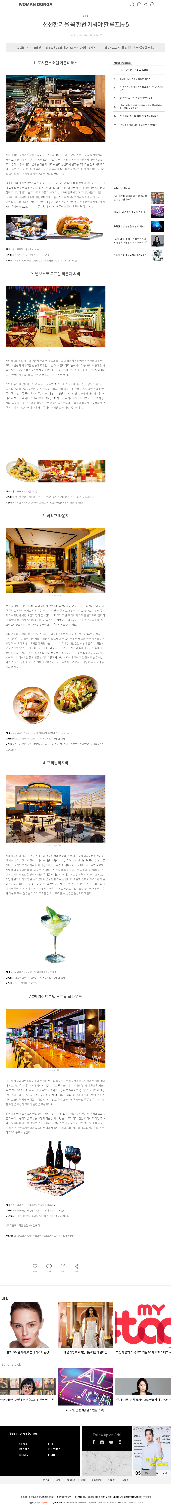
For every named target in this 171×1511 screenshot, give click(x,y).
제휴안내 (111, 1497)
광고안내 (32, 1497)
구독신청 (24, 1497)
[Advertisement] (48, 432)
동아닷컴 (78, 1497)
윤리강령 (40, 1497)
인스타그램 (102, 1442)
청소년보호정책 (145, 1497)
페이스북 (94, 1442)
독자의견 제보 (50, 1497)
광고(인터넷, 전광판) (99, 1497)
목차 (147, 1473)
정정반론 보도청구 (64, 1497)
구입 (164, 1473)
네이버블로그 (120, 1442)
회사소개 (86, 1497)
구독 (155, 1473)
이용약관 (119, 1497)
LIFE (85, 15)
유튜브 (111, 1442)
